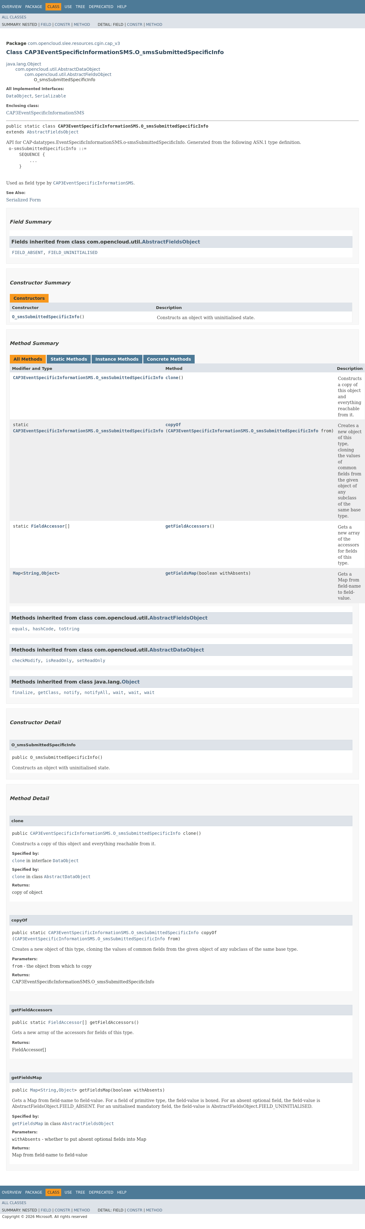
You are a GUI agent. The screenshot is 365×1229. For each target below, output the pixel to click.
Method (82, 24)
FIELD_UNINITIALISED (72, 252)
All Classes (14, 17)
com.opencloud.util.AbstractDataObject (57, 69)
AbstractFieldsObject (53, 131)
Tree (80, 7)
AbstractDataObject (176, 650)
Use (68, 7)
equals (20, 628)
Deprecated (101, 7)
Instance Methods (116, 359)
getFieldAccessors (187, 526)
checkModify (26, 660)
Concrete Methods (169, 359)
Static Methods (68, 359)
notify (72, 692)
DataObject (19, 95)
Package (33, 7)
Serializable (50, 95)
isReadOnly (59, 660)
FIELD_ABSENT (27, 252)
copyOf (173, 424)
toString (69, 628)
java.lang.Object (23, 63)
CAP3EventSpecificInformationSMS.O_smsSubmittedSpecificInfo (88, 377)
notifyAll (96, 692)
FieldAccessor (48, 526)
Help (122, 7)
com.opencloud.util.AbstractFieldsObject (68, 74)
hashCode (43, 628)
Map (17, 573)
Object (49, 573)
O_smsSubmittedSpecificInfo (45, 316)
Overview (12, 7)
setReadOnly (91, 660)
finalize (22, 692)
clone (171, 377)
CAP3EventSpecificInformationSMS (45, 112)
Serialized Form (23, 199)
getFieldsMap (180, 573)
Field (46, 24)
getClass (48, 692)
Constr (62, 24)
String (31, 573)
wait (118, 692)
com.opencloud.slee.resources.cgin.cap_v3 (74, 43)
